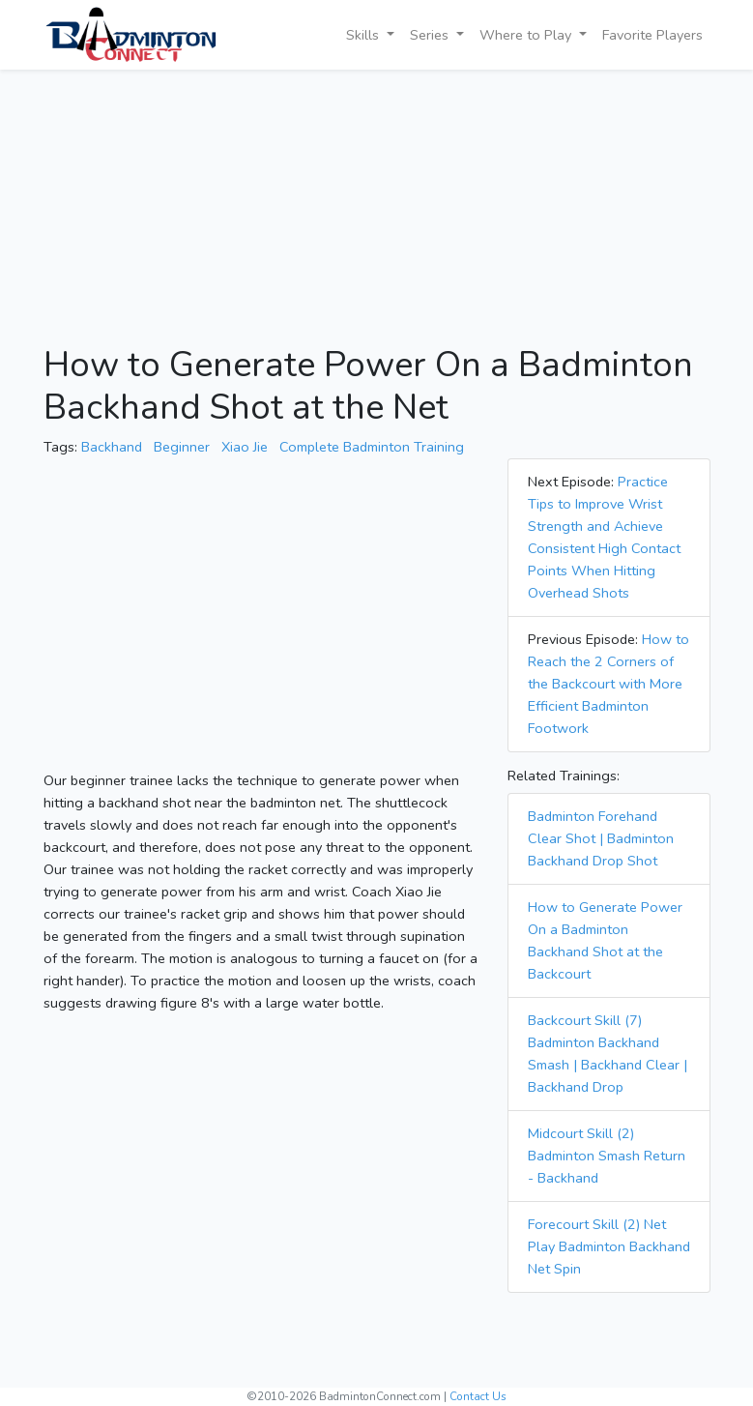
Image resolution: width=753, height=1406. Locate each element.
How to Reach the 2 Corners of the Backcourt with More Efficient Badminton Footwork (608, 684)
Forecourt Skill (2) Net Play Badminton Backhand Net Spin (609, 1246)
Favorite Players (652, 34)
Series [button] (431, 34)
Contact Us (478, 1396)
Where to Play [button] (527, 34)
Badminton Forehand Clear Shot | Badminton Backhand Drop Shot (601, 838)
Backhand (111, 446)
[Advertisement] (376, 208)
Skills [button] (364, 34)
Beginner (182, 446)
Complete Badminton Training (371, 446)
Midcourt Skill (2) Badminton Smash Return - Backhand (606, 1155)
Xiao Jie (244, 446)
